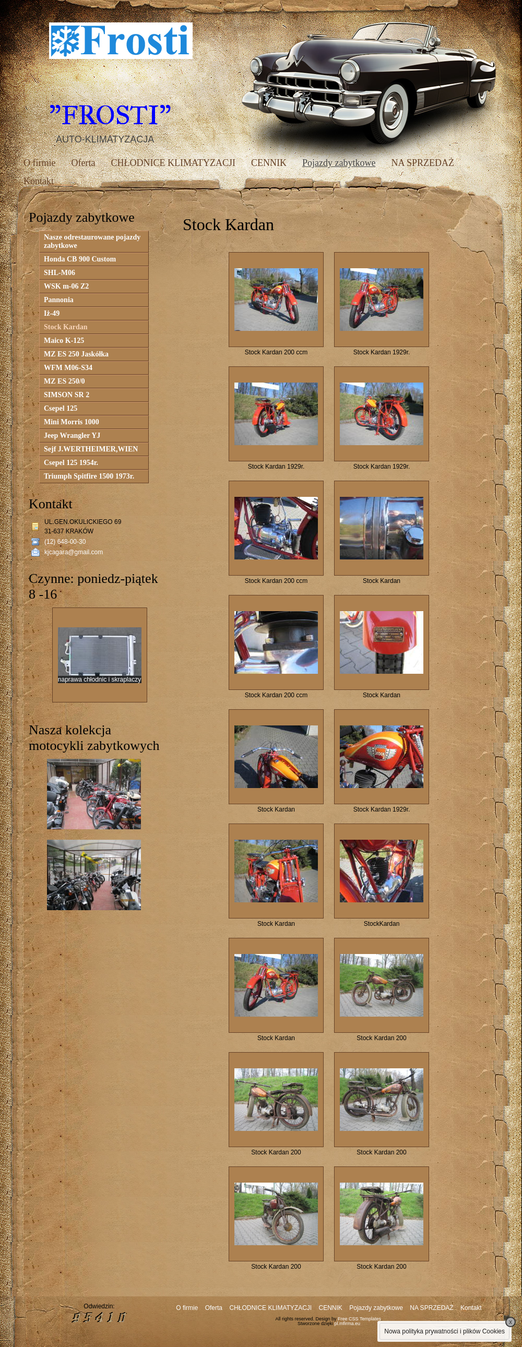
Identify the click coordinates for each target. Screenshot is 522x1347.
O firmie (39, 163)
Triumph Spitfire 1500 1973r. (89, 476)
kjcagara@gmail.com (73, 552)
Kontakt (38, 181)
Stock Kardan (66, 327)
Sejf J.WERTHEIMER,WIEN (91, 449)
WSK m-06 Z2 (66, 286)
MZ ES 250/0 (64, 381)
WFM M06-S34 (68, 368)
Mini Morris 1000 (71, 422)
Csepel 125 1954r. (71, 463)
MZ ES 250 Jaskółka (76, 354)
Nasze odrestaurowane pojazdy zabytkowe (92, 241)
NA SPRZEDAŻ (422, 163)
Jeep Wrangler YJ (72, 435)
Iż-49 (52, 313)
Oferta (83, 163)
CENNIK (269, 163)
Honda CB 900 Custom (80, 259)
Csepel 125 (60, 408)
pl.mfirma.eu (348, 1323)
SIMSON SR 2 (66, 395)
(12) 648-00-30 (65, 541)
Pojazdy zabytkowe (338, 163)
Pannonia (59, 300)
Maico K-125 (64, 340)
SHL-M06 (59, 273)
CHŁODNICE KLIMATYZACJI (173, 163)
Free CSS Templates (359, 1318)
